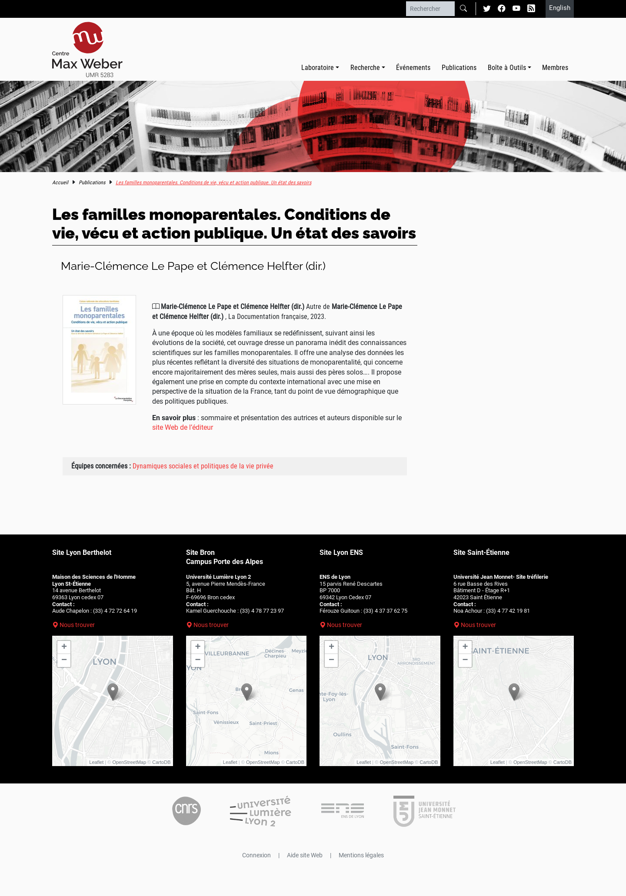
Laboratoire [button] (317, 67)
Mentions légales (361, 855)
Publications (459, 67)
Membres (555, 67)
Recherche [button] (365, 67)
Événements (413, 67)
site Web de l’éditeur (182, 427)
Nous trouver (77, 624)
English (559, 8)
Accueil (60, 182)
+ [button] (64, 647)
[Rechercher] (430, 8)
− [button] (64, 660)
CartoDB (161, 762)
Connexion (256, 855)
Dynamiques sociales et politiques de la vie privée (203, 466)
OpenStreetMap (129, 762)
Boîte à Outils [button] (507, 67)
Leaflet (96, 762)
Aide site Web (305, 855)
